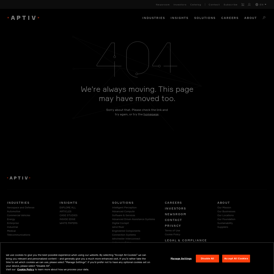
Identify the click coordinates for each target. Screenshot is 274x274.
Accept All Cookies (236, 260)
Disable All (207, 260)
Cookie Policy (25, 271)
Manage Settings (181, 260)
